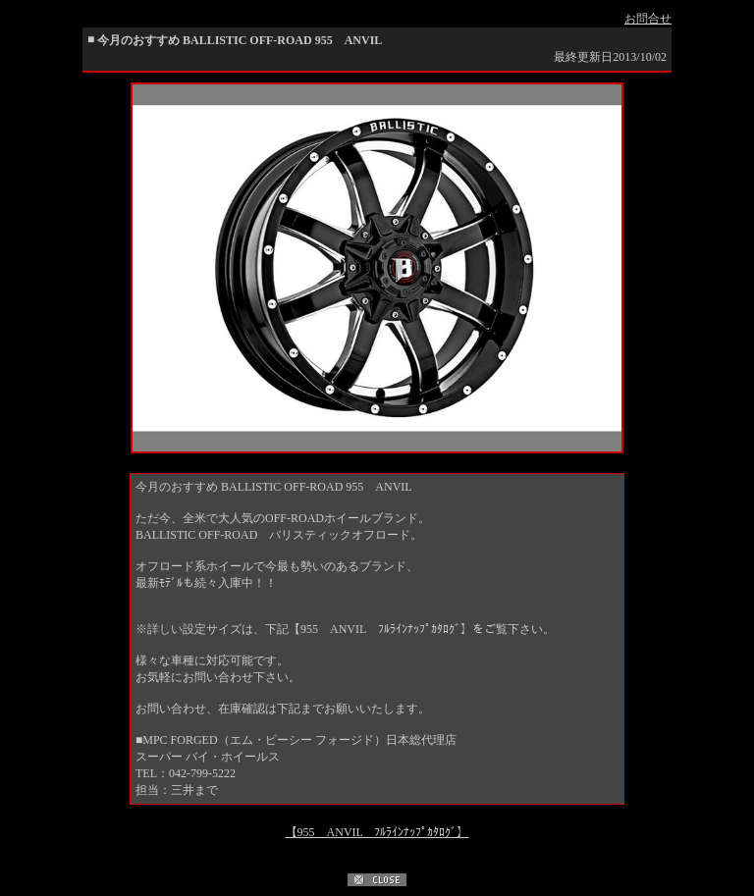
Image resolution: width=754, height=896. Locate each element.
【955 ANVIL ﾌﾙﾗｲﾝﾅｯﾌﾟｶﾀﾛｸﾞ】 (377, 832)
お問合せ (648, 19)
